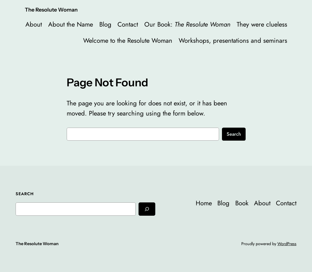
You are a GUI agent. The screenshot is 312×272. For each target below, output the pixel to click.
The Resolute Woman (51, 9)
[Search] (147, 208)
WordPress (286, 244)
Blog (105, 24)
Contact (127, 24)
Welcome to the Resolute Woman (127, 40)
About (33, 24)
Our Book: (187, 24)
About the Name (70, 24)
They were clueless (262, 24)
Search (234, 134)
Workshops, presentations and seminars (233, 40)
